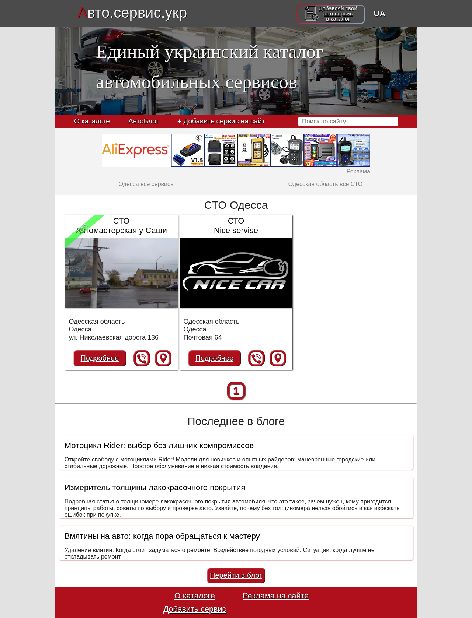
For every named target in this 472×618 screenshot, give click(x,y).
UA (379, 13)
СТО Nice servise (236, 225)
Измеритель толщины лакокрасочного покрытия (155, 487)
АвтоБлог (143, 121)
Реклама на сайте (276, 595)
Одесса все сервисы (146, 184)
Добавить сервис (194, 609)
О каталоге (92, 121)
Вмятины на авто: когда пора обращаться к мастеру (162, 536)
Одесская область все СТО (325, 184)
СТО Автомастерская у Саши (121, 225)
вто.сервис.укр (132, 12)
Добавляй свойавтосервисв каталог (338, 13)
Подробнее (100, 358)
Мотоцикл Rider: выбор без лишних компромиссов (159, 445)
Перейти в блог (236, 575)
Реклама (358, 171)
